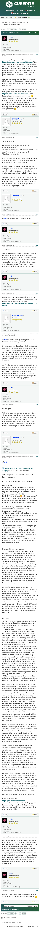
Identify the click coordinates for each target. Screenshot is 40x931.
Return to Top (35, 926)
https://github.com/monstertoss (13, 801)
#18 (37, 456)
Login (19, 17)
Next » (24, 29)
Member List (31, 11)
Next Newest (14, 909)
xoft (9, 55)
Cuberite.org (10, 11)
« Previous (10, 29)
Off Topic (13, 22)
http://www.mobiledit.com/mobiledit (15, 94)
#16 (37, 334)
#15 (37, 293)
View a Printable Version (10, 917)
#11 (37, 54)
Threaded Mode (33, 32)
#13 (37, 214)
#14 (37, 245)
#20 (37, 890)
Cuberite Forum (5, 22)
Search (21, 11)
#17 (37, 404)
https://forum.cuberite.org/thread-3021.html (17, 62)
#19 (37, 836)
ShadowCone (12, 335)
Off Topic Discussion (23, 22)
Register (25, 17)
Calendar (16, 13)
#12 (37, 137)
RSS (29, 926)
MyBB (9, 926)
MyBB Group (21, 926)
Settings (25, 13)
